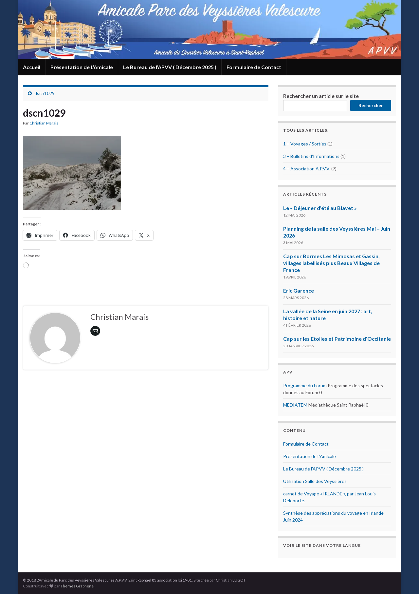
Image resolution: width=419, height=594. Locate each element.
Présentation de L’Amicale (81, 67)
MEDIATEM (295, 405)
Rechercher (370, 105)
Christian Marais (43, 123)
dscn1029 (44, 93)
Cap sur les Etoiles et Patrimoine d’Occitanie (337, 338)
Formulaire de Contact (254, 67)
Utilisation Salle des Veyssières (315, 481)
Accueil (31, 67)
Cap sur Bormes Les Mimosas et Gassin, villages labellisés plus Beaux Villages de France (331, 263)
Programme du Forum (305, 385)
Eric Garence (298, 290)
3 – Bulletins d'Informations (311, 156)
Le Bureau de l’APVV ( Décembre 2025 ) (169, 67)
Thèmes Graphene (77, 586)
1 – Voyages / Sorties (304, 143)
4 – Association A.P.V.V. (306, 168)
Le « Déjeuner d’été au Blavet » (320, 208)
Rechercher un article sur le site (321, 96)
